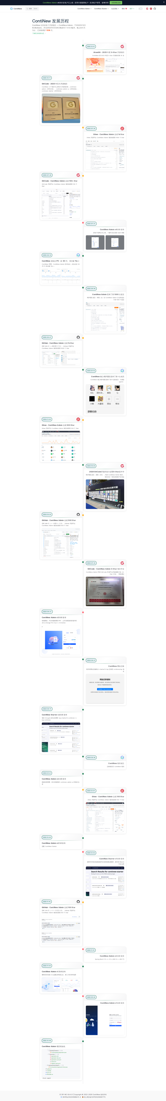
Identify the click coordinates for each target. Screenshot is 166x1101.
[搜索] (32, 9)
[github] (155, 9)
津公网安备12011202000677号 (95, 1097)
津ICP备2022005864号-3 (71, 1097)
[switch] (140, 9)
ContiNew (96, 1094)
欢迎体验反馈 (116, 3)
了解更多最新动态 (39, 33)
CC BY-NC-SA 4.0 (66, 1094)
